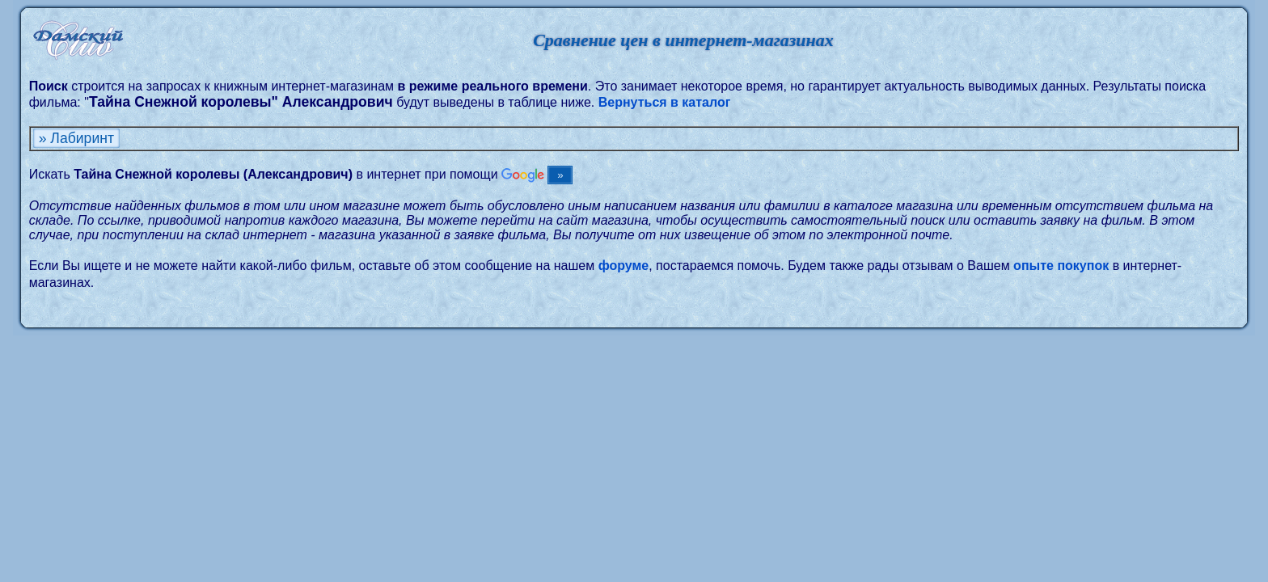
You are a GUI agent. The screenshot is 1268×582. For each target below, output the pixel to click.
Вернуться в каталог (664, 102)
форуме (623, 265)
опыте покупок (1061, 265)
